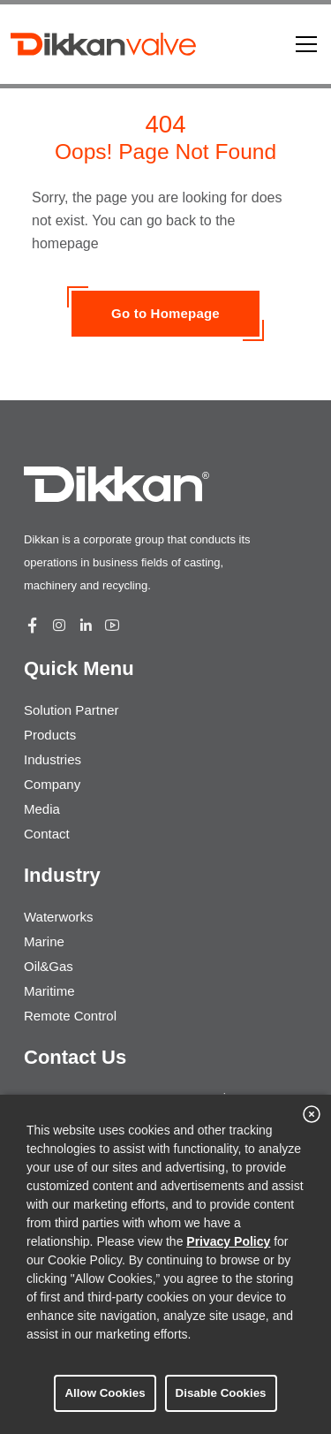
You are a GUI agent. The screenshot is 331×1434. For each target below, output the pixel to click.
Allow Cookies (104, 1393)
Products (50, 734)
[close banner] (311, 1114)
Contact (47, 833)
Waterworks (59, 916)
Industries (52, 759)
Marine (44, 941)
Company (52, 784)
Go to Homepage (165, 313)
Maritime (49, 990)
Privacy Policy (228, 1241)
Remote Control (70, 1015)
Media (42, 808)
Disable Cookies (221, 1393)
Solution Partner (71, 709)
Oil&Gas (48, 966)
